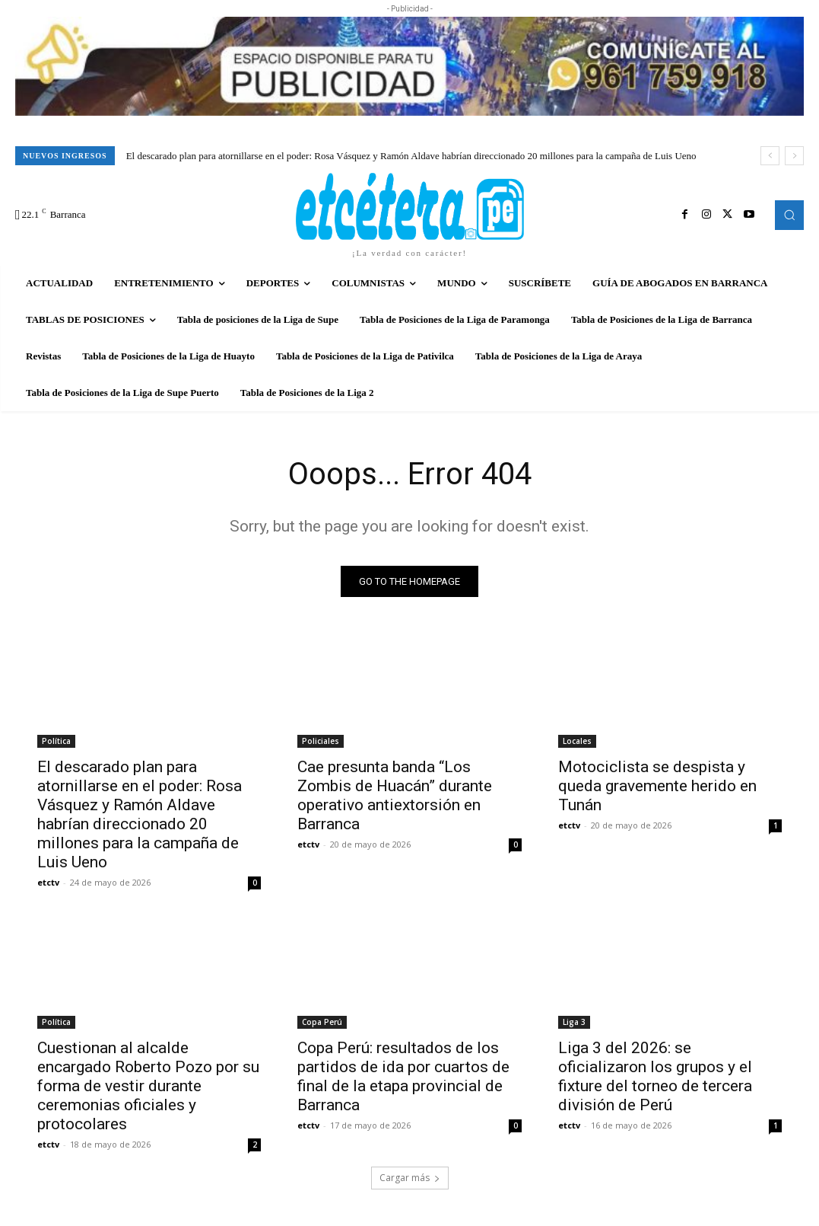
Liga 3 (574, 1022)
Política (56, 741)
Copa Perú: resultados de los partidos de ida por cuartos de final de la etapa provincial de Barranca (403, 1076)
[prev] (769, 155)
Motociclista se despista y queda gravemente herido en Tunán (657, 786)
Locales (577, 741)
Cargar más (409, 1177)
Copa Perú (322, 1022)
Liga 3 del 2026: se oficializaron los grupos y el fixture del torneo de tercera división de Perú (655, 1076)
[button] (789, 214)
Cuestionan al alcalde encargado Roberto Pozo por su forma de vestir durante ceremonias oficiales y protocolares (148, 1086)
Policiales (320, 741)
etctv (48, 882)
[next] (794, 155)
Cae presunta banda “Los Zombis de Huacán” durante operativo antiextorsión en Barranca (394, 795)
